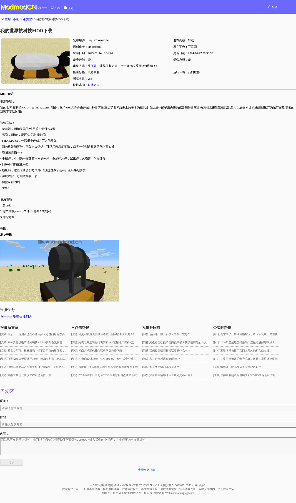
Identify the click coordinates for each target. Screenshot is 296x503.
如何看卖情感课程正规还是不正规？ (171, 375)
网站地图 (200, 488)
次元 (68, 8)
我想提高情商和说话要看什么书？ (169, 350)
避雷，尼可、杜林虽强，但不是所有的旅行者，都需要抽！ (43, 350)
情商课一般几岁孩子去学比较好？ (169, 334)
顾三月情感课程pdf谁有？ (164, 358)
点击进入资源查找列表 (16, 317)
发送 (12, 466)
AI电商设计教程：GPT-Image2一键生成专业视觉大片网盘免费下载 (118, 358)
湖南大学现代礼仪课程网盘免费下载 (29, 375)
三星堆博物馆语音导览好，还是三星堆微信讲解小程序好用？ (257, 358)
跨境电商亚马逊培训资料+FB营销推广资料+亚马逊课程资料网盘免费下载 (52, 367)
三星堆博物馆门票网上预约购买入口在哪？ (246, 350)
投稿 (272, 7)
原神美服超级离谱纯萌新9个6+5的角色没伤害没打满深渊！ (43, 342)
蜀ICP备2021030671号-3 (143, 488)
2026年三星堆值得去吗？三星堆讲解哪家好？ (247, 342)
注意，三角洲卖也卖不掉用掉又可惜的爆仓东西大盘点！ (42, 334)
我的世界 (27, 19)
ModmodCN (18, 6)
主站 (42, 8)
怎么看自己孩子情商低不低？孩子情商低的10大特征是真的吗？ (187, 342)
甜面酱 (92, 66)
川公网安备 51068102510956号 (176, 488)
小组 (55, 8)
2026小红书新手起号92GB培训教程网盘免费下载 (107, 375)
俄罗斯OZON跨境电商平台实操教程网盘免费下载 (108, 367)
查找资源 (94, 85)
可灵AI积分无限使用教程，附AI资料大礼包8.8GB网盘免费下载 (45, 358)
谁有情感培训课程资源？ (164, 367)
